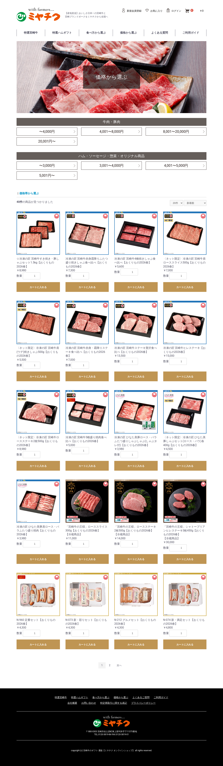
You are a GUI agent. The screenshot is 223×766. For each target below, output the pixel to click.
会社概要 (72, 703)
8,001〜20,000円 (176, 131)
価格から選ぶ (128, 32)
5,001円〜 (47, 175)
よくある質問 (159, 32)
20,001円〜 (47, 141)
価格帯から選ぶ (29, 193)
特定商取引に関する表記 (113, 703)
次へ (119, 665)
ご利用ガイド (190, 32)
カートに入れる (38, 287)
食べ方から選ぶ (96, 32)
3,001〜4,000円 (111, 165)
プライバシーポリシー (143, 703)
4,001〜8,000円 (111, 131)
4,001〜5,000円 (176, 165)
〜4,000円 (47, 131)
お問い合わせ (88, 703)
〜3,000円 (47, 165)
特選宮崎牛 (31, 32)
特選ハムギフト (62, 32)
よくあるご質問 (140, 697)
